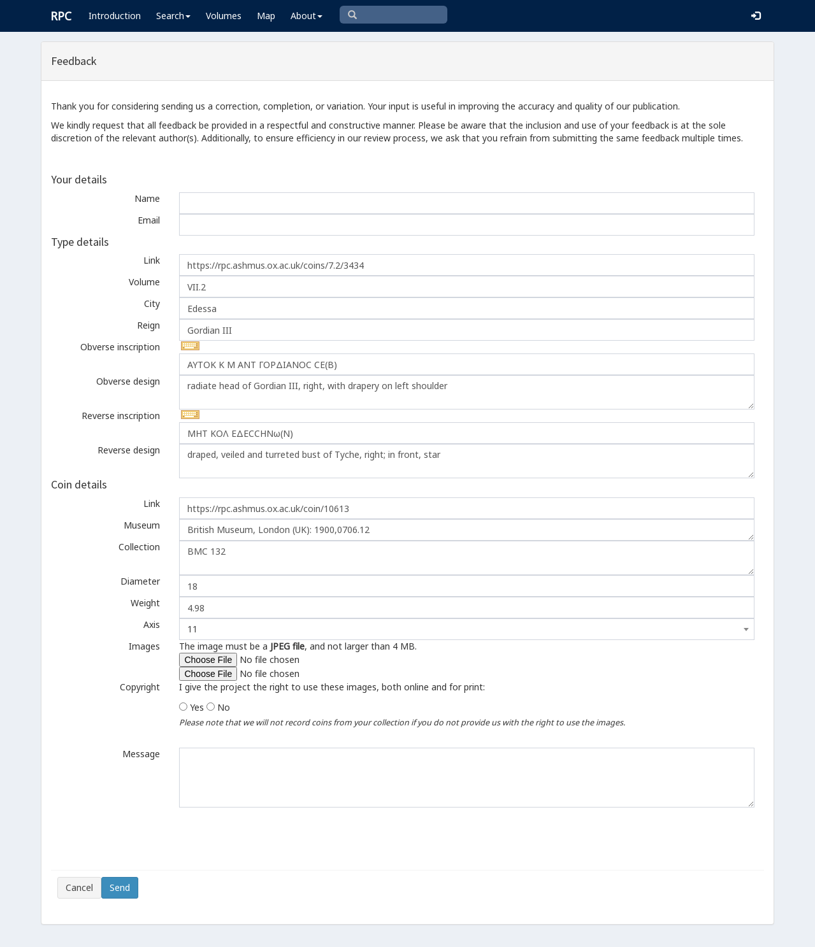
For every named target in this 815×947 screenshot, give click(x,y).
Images (144, 646)
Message (141, 754)
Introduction (115, 16)
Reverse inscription (121, 415)
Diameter (140, 581)
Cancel (79, 887)
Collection (139, 547)
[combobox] (466, 629)
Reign (148, 325)
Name (147, 198)
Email (149, 220)
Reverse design (128, 450)
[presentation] (154, 839)
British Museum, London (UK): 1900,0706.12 (466, 530)
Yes (197, 707)
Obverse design (128, 381)
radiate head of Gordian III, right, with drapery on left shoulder (466, 392)
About (306, 16)
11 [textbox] (192, 629)
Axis (151, 624)
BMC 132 (466, 558)
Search (173, 16)
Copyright (140, 687)
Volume (144, 282)
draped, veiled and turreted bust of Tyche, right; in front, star (466, 461)
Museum (142, 525)
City (152, 303)
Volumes (224, 16)
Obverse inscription (120, 347)
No (223, 707)
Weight (145, 603)
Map (266, 16)
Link (151, 260)
